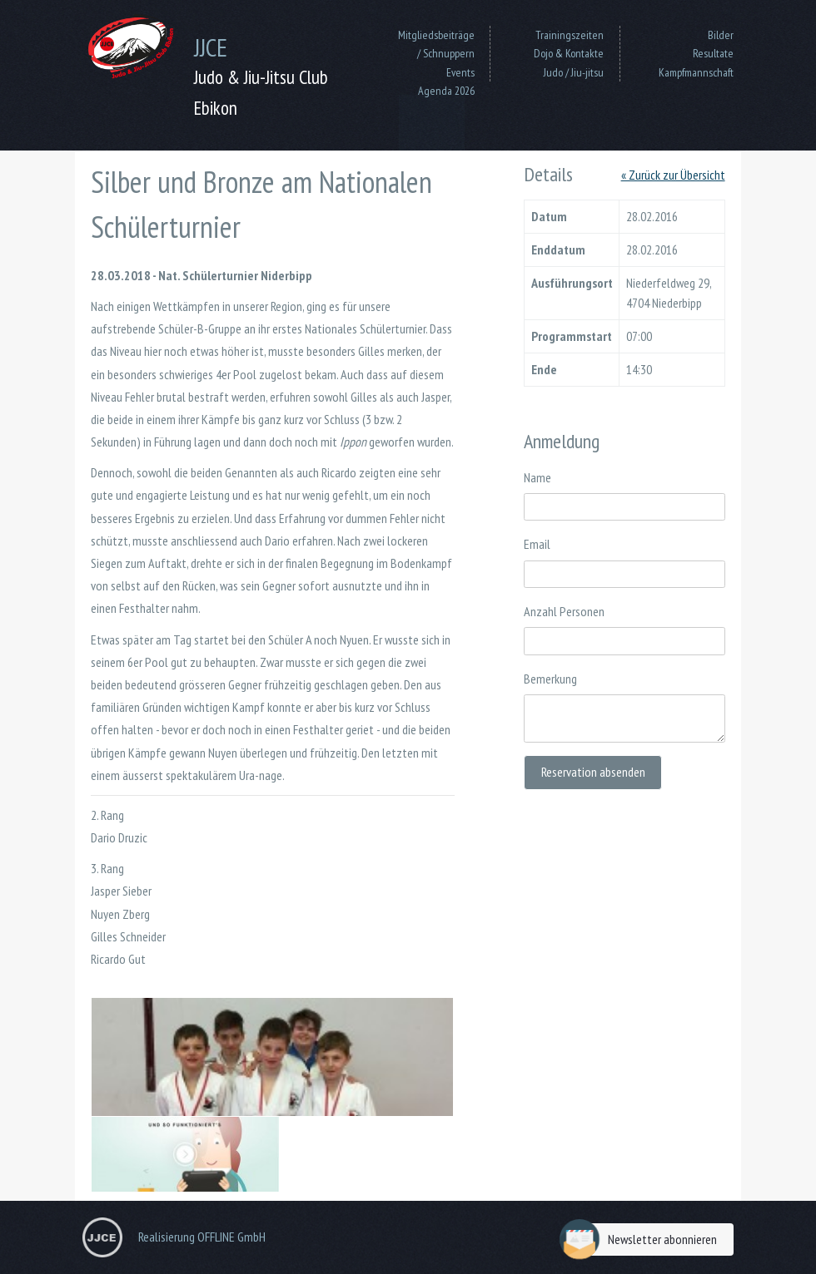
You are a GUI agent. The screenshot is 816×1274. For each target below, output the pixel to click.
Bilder (721, 34)
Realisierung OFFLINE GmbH (202, 1236)
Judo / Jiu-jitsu (574, 72)
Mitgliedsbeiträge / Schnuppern (436, 44)
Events (460, 72)
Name (537, 477)
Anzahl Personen (564, 611)
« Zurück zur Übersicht (673, 174)
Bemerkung (550, 678)
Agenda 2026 (446, 90)
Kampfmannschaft (696, 72)
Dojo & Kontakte (569, 53)
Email (537, 544)
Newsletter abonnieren (642, 1239)
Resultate (713, 53)
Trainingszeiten (569, 34)
